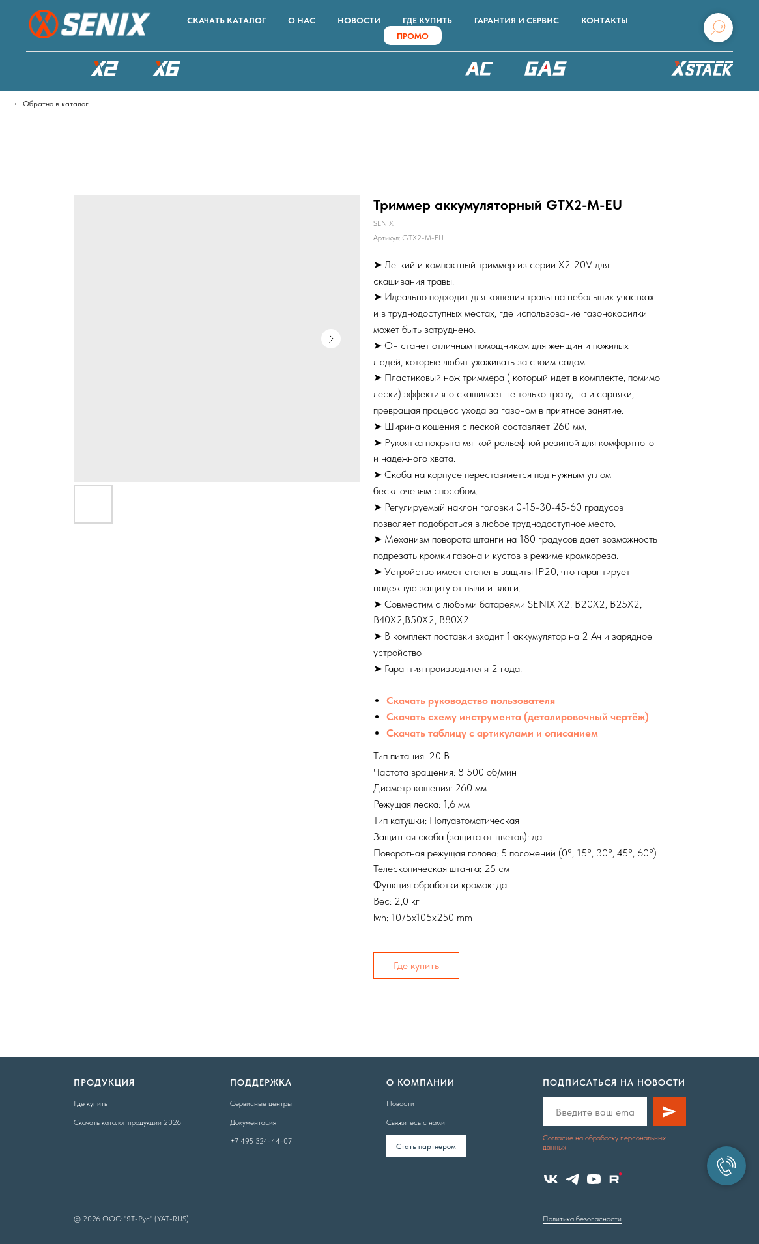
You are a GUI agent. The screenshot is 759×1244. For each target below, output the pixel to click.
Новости (358, 20)
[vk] (551, 1179)
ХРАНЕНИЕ (700, 72)
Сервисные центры (261, 1103)
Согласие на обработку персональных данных (604, 1142)
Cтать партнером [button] (426, 1146)
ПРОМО (413, 36)
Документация (253, 1122)
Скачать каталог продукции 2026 (127, 1122)
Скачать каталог (226, 20)
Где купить (427, 20)
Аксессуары (617, 68)
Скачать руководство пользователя (470, 700)
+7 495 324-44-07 (261, 1141)
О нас (301, 20)
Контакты (604, 20)
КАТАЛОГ (42, 68)
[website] (615, 1179)
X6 (166, 68)
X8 (228, 68)
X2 (104, 68)
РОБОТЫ (306, 68)
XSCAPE (400, 72)
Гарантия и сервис (516, 20)
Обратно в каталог (56, 103)
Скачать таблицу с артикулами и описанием (492, 733)
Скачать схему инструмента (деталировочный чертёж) (517, 717)
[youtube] (594, 1179)
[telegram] (572, 1179)
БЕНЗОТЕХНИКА (545, 68)
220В (479, 68)
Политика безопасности (582, 1218)
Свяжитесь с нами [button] (415, 1122)
